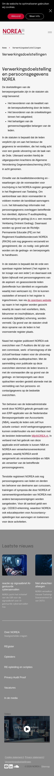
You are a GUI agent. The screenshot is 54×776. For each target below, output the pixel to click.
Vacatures (10, 687)
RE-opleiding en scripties (18, 667)
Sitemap (45, 766)
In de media (11, 698)
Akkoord (15, 16)
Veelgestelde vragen (15, 636)
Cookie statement (14, 757)
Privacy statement (34, 757)
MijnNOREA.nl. (40, 435)
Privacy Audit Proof (15, 677)
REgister (9, 646)
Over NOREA (12, 632)
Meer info (34, 16)
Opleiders (9, 656)
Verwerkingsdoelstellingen (18, 762)
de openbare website (39, 300)
